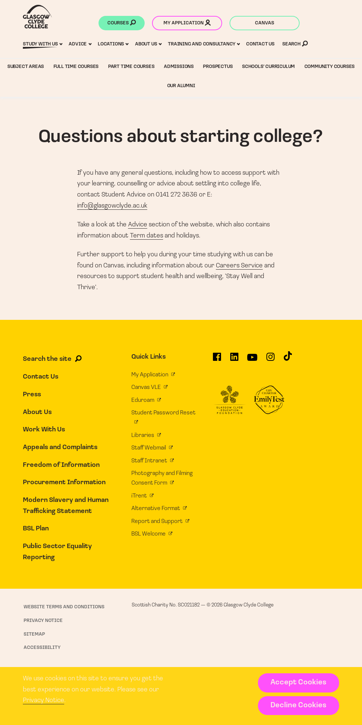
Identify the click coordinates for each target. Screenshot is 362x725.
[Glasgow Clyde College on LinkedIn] (234, 359)
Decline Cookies (298, 705)
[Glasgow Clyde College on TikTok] (288, 358)
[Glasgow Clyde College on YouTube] (252, 360)
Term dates (146, 235)
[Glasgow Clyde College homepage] (37, 16)
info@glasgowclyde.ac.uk (112, 205)
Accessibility (42, 647)
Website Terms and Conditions (64, 607)
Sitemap (34, 634)
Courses (121, 24)
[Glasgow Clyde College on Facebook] (217, 359)
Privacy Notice (43, 700)
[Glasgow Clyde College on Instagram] (270, 359)
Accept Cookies (298, 682)
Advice (137, 224)
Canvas (264, 23)
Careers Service (239, 265)
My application (187, 24)
